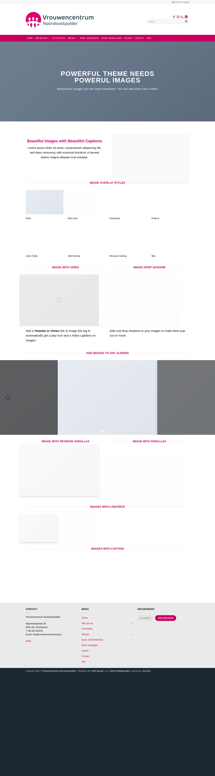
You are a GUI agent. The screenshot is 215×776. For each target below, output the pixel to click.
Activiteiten (58, 38)
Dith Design (97, 671)
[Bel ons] (182, 17)
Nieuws (72, 38)
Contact (139, 38)
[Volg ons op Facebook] (174, 17)
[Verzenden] (186, 21)
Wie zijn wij (42, 38)
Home (30, 38)
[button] (180, 2)
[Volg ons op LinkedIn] (186, 17)
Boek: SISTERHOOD (89, 38)
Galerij (128, 38)
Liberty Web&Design (119, 671)
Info (149, 38)
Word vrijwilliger (111, 38)
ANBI (28, 641)
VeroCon (146, 671)
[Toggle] (131, 623)
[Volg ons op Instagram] (178, 17)
